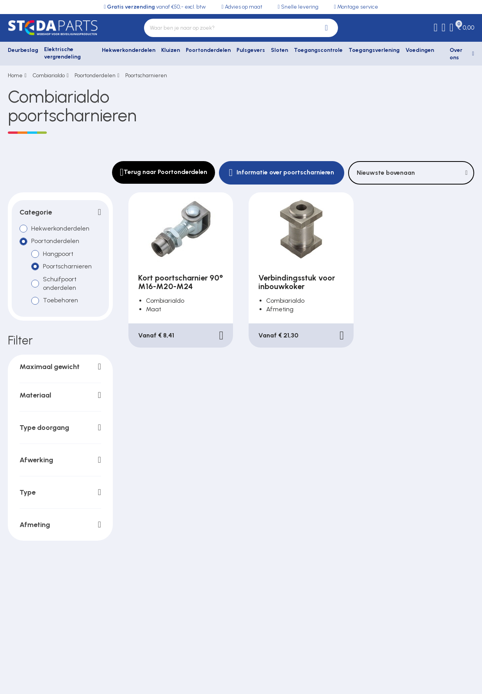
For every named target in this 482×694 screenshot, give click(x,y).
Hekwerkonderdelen (128, 50)
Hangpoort (58, 253)
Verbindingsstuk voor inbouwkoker (296, 282)
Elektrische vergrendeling (62, 53)
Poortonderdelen (208, 50)
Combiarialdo (48, 75)
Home (15, 75)
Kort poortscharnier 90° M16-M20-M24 (180, 282)
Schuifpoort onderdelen (59, 283)
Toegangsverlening (374, 50)
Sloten (279, 50)
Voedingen (420, 50)
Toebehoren (60, 300)
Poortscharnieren (146, 75)
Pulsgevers (251, 50)
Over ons (456, 54)
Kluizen (170, 50)
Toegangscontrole (318, 50)
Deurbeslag (23, 50)
